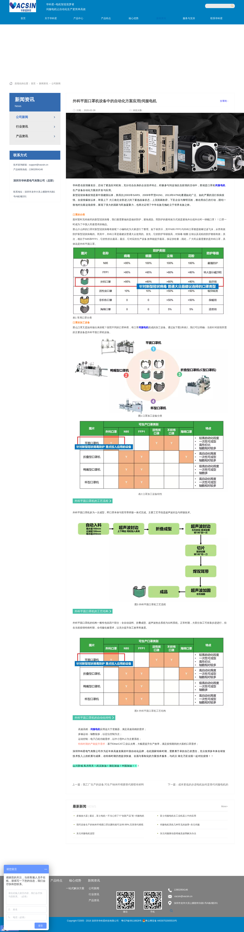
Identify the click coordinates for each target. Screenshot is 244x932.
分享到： (224, 101)
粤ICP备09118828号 (131, 920)
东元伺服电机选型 (85, 833)
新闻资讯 (43, 83)
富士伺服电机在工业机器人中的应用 (178, 816)
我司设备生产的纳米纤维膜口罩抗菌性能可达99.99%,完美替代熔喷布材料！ (111, 824)
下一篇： (198, 784)
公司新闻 (55, 83)
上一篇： (108, 784)
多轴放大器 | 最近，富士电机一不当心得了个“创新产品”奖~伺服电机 (110, 816)
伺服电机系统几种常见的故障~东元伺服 (180, 824)
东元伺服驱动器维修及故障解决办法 (178, 833)
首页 (23, 18)
